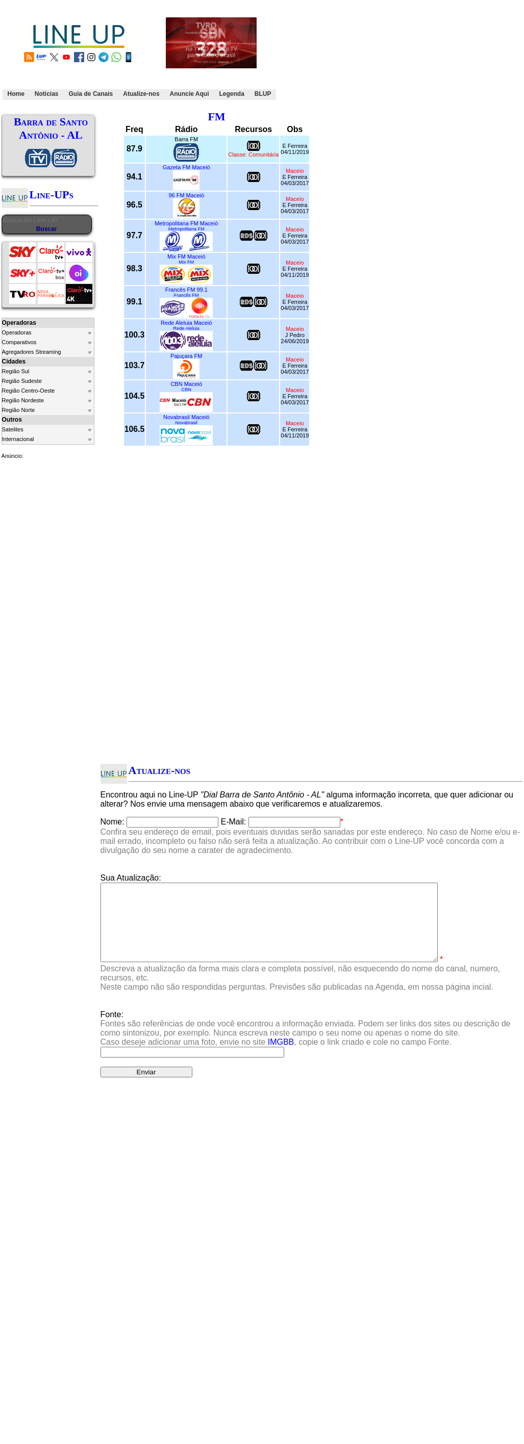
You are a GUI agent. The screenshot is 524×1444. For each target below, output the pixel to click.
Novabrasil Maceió (186, 417)
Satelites (12, 429)
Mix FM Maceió (186, 256)
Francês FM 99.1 (186, 290)
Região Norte (18, 410)
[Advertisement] (335, 53)
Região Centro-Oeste (28, 391)
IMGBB (281, 1057)
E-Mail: (233, 821)
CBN (186, 389)
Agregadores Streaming (31, 352)
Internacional (18, 439)
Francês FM (186, 295)
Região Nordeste (23, 400)
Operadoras (17, 332)
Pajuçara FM (186, 356)
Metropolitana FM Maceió (186, 223)
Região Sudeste (22, 381)
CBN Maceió (186, 384)
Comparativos (19, 342)
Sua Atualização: (131, 877)
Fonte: (306, 1043)
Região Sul (16, 371)
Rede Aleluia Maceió (186, 323)
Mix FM (186, 262)
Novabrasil (186, 422)
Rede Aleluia (186, 328)
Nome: (112, 821)
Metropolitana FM (186, 228)
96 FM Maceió (186, 195)
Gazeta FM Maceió (186, 167)
